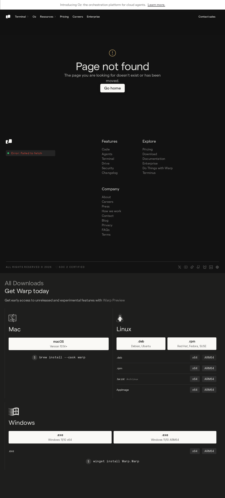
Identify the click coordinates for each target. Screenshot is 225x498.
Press (105, 206)
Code (106, 149)
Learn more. (156, 4)
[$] (34, 357)
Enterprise (150, 163)
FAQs (105, 230)
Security (108, 168)
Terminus (149, 172)
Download (150, 154)
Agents (107, 154)
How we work (111, 211)
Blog (105, 220)
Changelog (110, 172)
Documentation (154, 158)
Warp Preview (114, 300)
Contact (108, 215)
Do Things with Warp (158, 168)
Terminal (108, 158)
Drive (105, 163)
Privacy (107, 225)
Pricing (148, 149)
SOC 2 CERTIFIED (72, 267)
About (106, 197)
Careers (107, 201)
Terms (106, 234)
